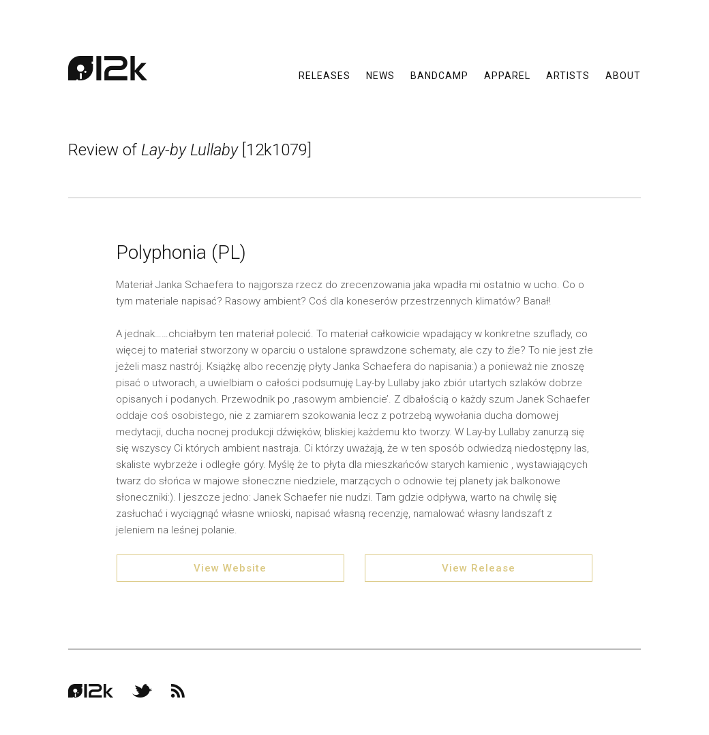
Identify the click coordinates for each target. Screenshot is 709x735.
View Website (230, 568)
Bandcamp (439, 75)
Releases (324, 75)
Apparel (507, 75)
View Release (478, 568)
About (623, 75)
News (380, 75)
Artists (568, 75)
